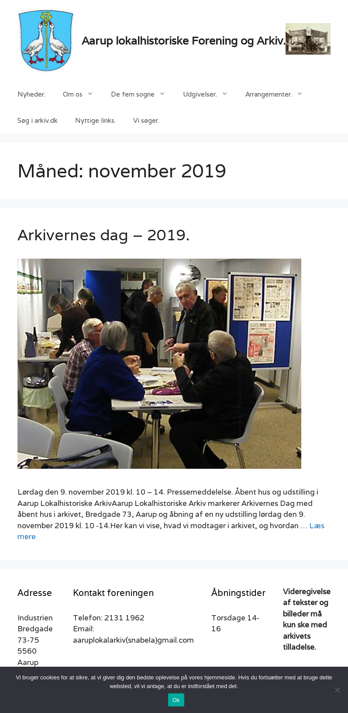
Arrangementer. (278, 94)
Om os (82, 94)
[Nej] (337, 689)
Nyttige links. (95, 120)
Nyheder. (31, 94)
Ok (176, 700)
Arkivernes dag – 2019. (103, 235)
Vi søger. (146, 120)
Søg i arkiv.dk (37, 120)
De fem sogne (142, 94)
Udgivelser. (210, 94)
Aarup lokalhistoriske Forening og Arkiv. (184, 41)
